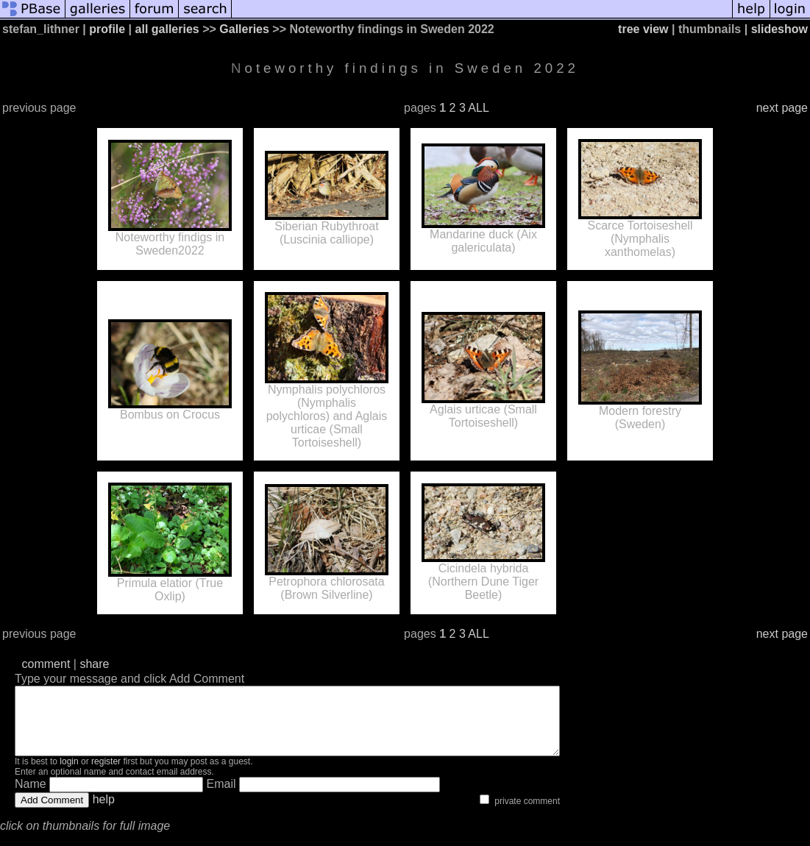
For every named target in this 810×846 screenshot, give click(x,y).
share (94, 664)
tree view (643, 29)
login (69, 774)
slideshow (779, 29)
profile (107, 29)
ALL (478, 108)
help (104, 812)
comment (46, 664)
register (106, 774)
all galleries (167, 29)
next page (782, 108)
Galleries (244, 29)
